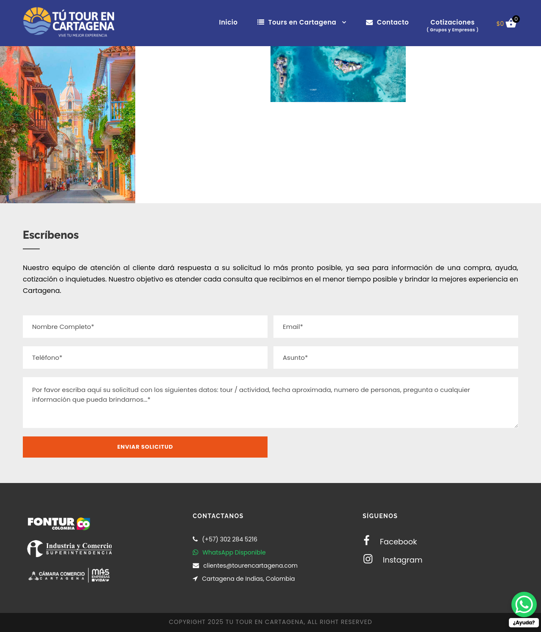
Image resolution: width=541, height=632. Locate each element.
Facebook (390, 541)
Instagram (392, 560)
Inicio (228, 22)
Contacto (387, 22)
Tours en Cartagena (296, 22)
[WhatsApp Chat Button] (524, 604)
